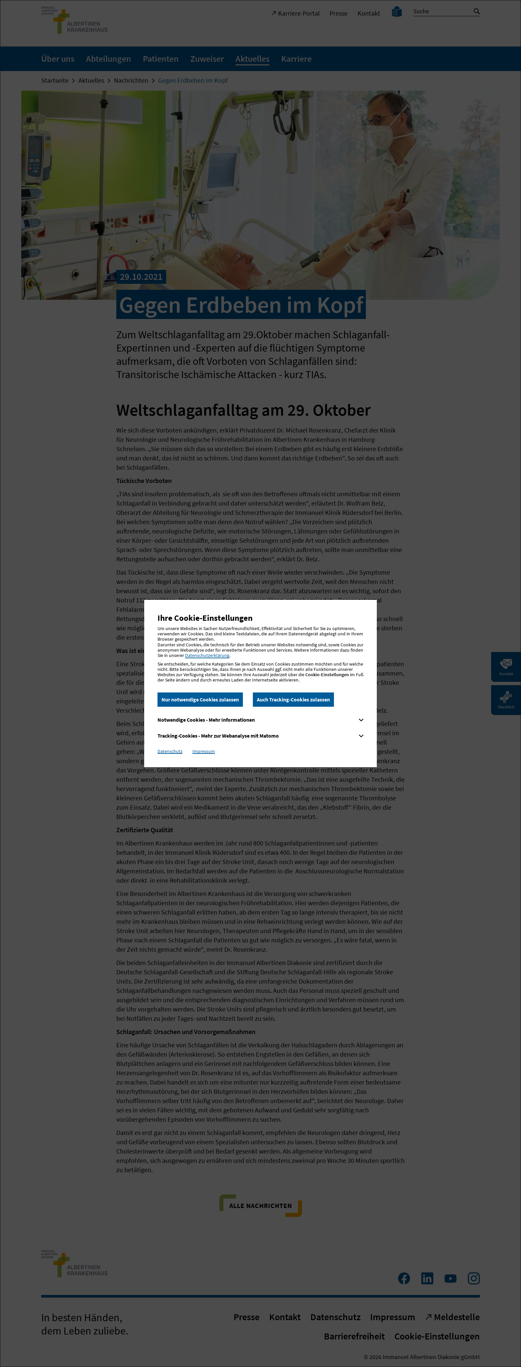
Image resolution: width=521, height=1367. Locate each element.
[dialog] (260, 683)
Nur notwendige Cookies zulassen (200, 699)
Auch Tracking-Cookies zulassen (293, 699)
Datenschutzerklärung (207, 655)
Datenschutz (169, 751)
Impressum (203, 751)
